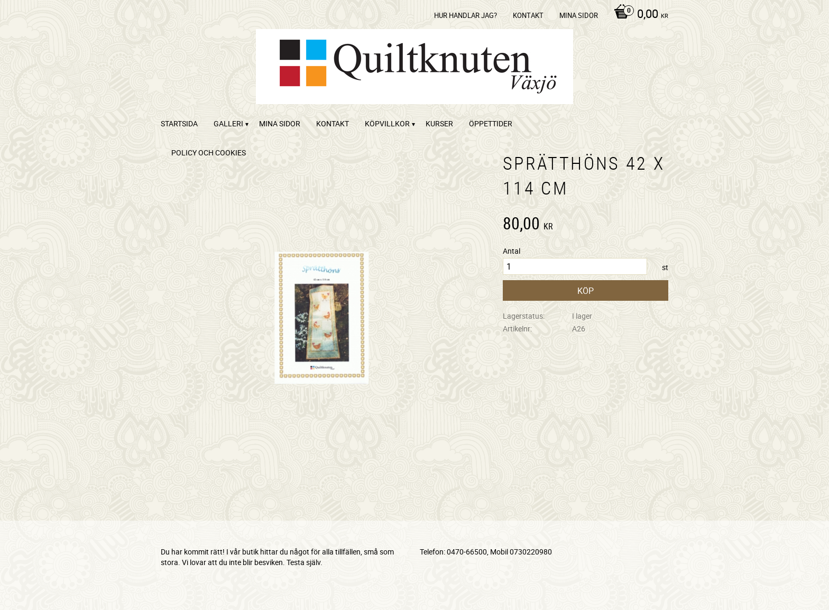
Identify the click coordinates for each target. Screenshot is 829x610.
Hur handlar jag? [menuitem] (465, 15)
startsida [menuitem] (179, 123)
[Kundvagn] (638, 15)
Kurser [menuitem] (439, 123)
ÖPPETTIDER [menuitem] (490, 123)
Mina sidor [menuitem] (578, 15)
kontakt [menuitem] (528, 15)
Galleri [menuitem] (228, 123)
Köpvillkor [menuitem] (387, 123)
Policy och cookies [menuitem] (208, 152)
